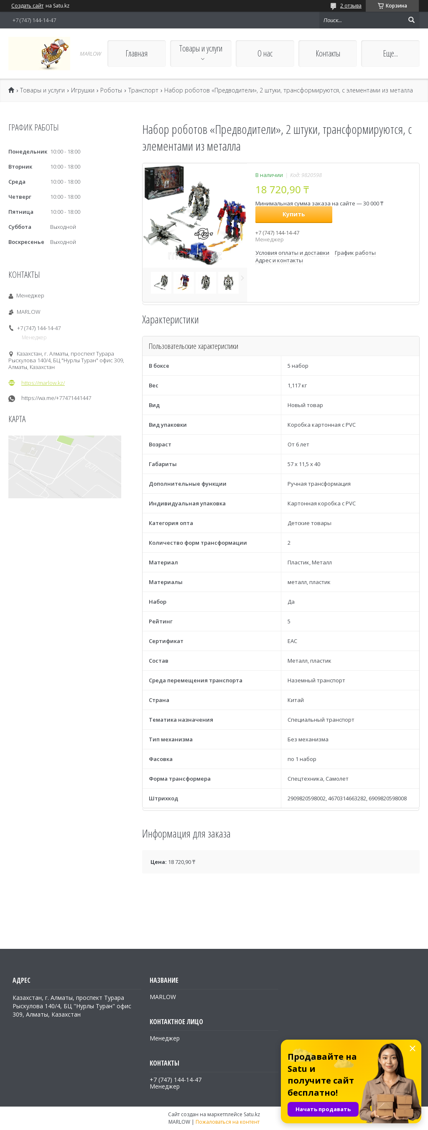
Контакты (328, 53)
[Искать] (411, 20)
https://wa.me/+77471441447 (56, 398)
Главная (136, 53)
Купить (294, 214)
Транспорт (143, 90)
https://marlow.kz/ (43, 382)
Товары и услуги (200, 48)
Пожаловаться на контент (228, 1121)
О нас (265, 53)
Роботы (111, 90)
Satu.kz (252, 1114)
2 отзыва (351, 5)
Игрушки (82, 90)
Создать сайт (27, 6)
